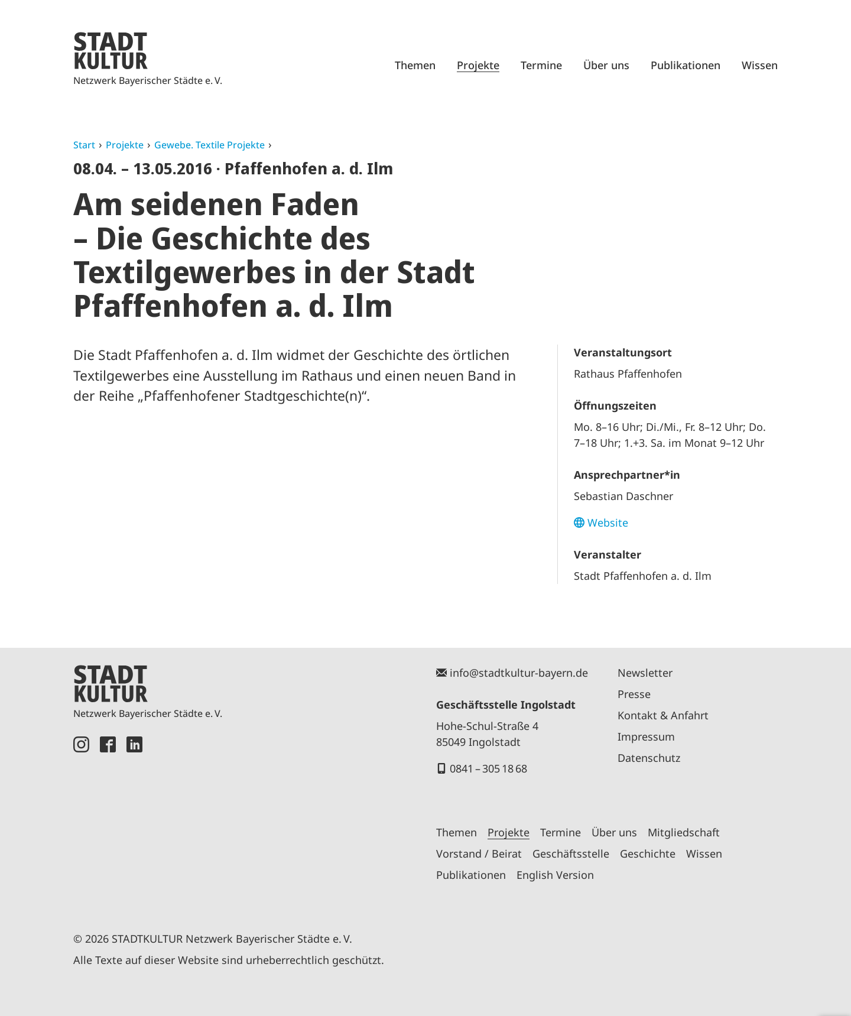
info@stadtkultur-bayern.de (519, 673)
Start (84, 144)
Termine (541, 65)
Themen (415, 65)
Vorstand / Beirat (479, 853)
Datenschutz (649, 758)
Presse (634, 694)
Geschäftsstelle (570, 853)
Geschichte (647, 853)
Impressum (646, 736)
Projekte (478, 65)
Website (607, 522)
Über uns (606, 65)
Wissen (760, 65)
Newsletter (645, 673)
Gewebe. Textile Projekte (209, 144)
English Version (555, 875)
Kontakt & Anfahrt (663, 715)
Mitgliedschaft (684, 832)
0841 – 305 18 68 (488, 768)
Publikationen (685, 65)
